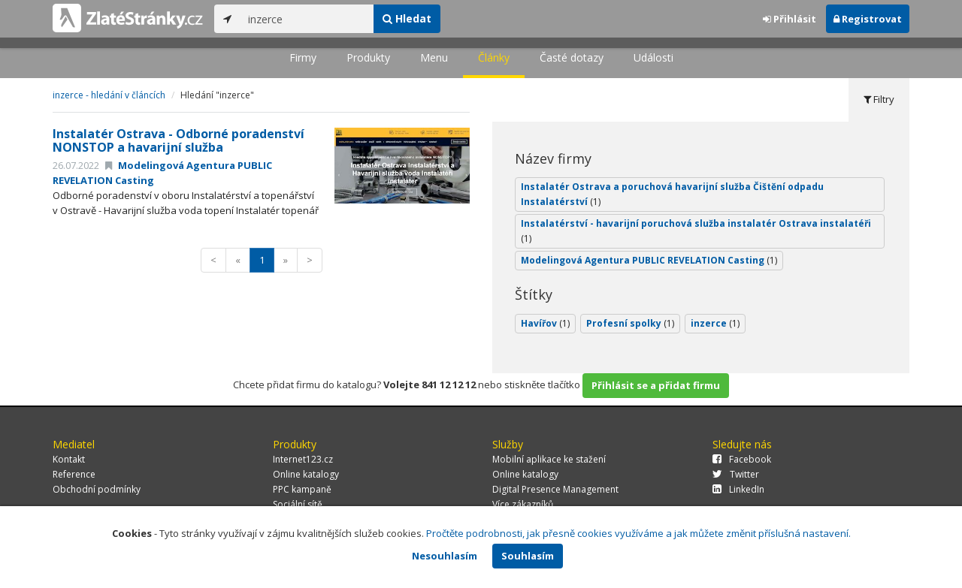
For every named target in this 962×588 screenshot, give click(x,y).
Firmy (302, 57)
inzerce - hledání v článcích (109, 95)
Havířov (545, 323)
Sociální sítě (297, 504)
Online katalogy (306, 474)
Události (653, 57)
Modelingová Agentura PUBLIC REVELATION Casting (649, 260)
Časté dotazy (572, 57)
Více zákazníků (522, 504)
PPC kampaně (302, 489)
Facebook (741, 459)
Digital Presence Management (555, 489)
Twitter (735, 474)
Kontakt (69, 459)
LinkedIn (738, 489)
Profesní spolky (630, 323)
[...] (307, 19)
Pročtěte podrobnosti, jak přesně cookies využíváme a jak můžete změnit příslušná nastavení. (638, 533)
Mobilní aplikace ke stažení (549, 459)
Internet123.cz (303, 459)
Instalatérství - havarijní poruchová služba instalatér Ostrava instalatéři (696, 231)
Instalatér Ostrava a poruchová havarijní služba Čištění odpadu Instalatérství (672, 194)
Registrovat (867, 19)
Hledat (407, 18)
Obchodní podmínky (97, 489)
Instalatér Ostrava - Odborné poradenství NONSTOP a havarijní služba (178, 140)
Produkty (368, 57)
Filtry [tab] (879, 99)
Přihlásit (789, 19)
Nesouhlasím (444, 555)
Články (494, 57)
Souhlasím (527, 555)
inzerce (715, 323)
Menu (434, 57)
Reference (74, 474)
